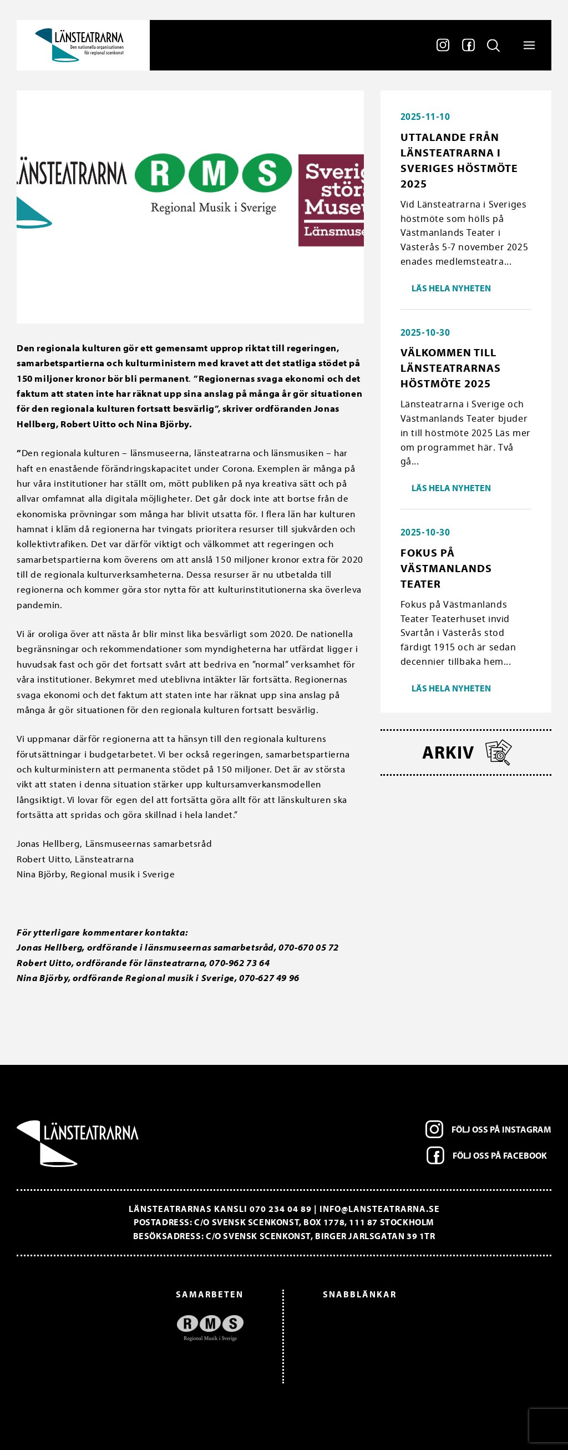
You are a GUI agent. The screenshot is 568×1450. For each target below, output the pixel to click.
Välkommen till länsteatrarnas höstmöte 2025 (450, 367)
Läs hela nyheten (451, 288)
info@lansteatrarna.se (380, 1208)
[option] (136, 1328)
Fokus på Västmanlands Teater (446, 567)
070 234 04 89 (281, 1208)
